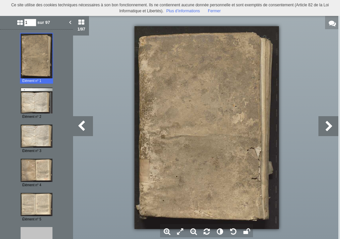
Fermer (214, 11)
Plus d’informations (183, 11)
